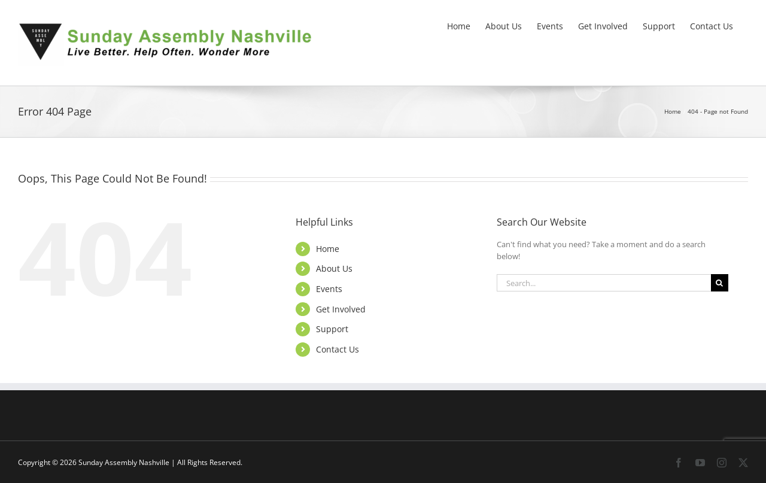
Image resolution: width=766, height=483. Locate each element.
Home (327, 248)
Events (329, 288)
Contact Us (337, 349)
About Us (334, 268)
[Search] (719, 282)
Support (332, 329)
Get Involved (341, 309)
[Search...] (604, 282)
